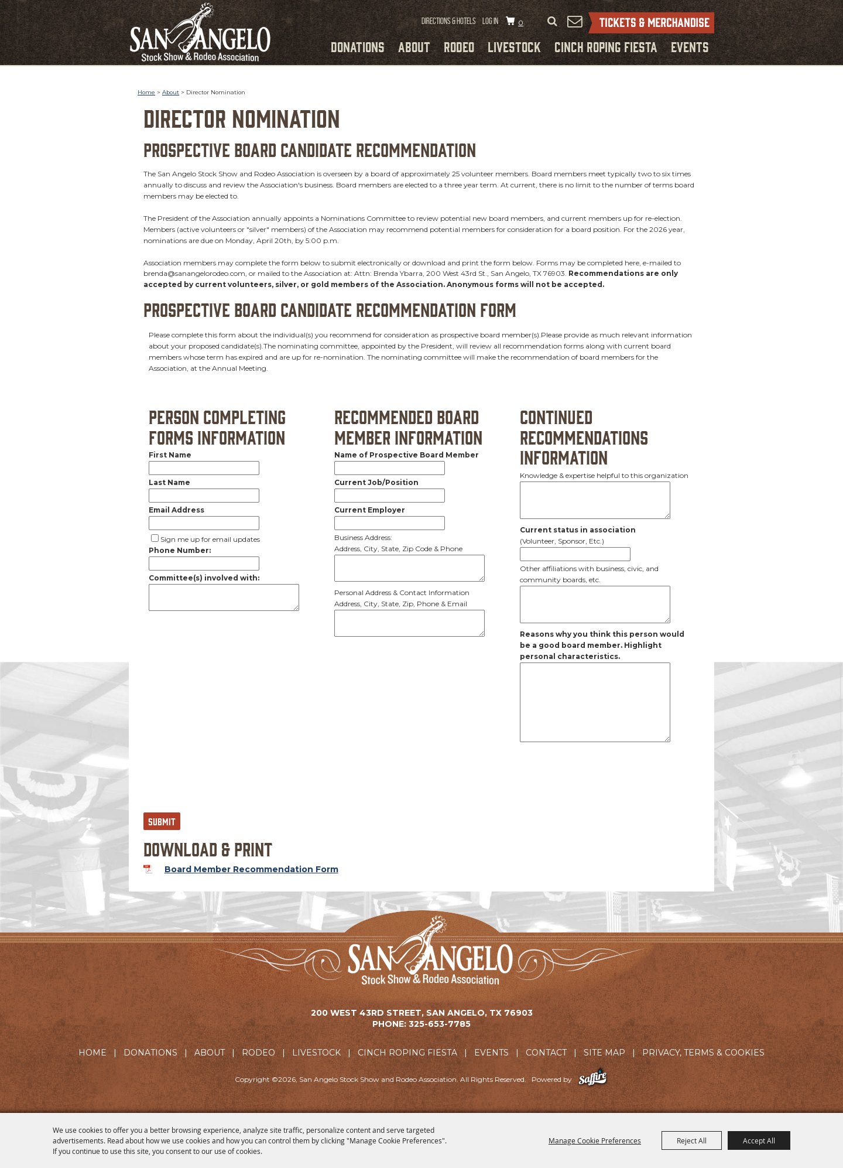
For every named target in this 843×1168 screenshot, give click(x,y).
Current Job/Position (376, 482)
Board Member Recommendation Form (251, 869)
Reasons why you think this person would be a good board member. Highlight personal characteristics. (602, 645)
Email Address (176, 510)
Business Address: (363, 537)
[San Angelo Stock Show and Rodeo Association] (200, 32)
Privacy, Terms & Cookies (703, 1052)
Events (690, 46)
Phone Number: (180, 550)
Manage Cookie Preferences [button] (595, 1140)
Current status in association (578, 529)
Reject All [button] (692, 1140)
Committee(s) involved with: (204, 577)
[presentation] (232, 782)
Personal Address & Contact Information (402, 592)
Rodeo (459, 46)
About (414, 46)
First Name (170, 454)
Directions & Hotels (449, 21)
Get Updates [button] (574, 21)
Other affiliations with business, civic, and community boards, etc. (589, 574)
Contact (546, 1052)
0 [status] (520, 22)
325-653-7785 (440, 1024)
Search (552, 21)
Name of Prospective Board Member (406, 454)
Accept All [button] (759, 1140)
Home (146, 92)
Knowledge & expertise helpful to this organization (604, 475)
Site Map (604, 1052)
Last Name (169, 482)
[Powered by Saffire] (592, 1079)
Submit (162, 821)
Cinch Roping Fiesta (605, 46)
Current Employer (369, 510)
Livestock (514, 46)
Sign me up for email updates (210, 539)
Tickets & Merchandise (651, 22)
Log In (490, 21)
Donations (358, 46)
